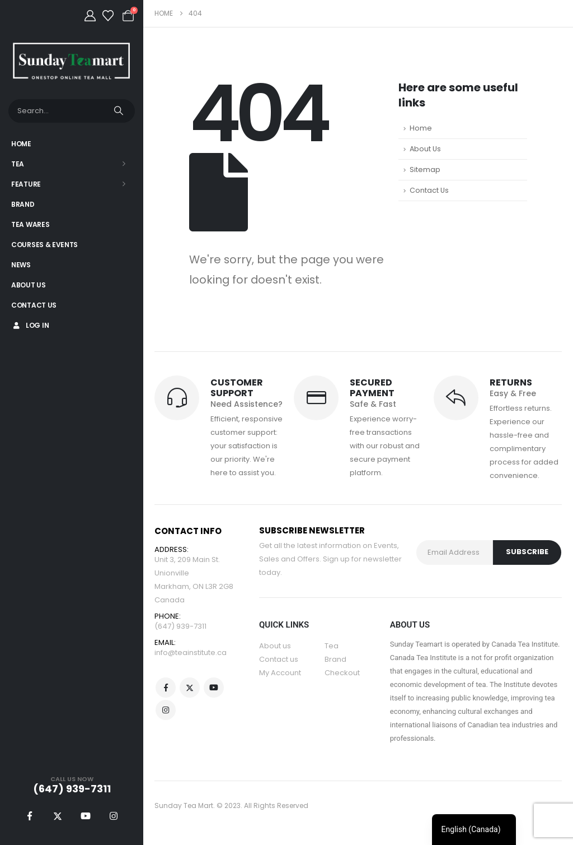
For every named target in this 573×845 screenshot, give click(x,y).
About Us (28, 285)
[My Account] (90, 15)
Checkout (342, 672)
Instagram (166, 710)
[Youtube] (85, 815)
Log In (30, 325)
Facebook (166, 687)
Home (21, 143)
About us (275, 645)
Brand (23, 204)
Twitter (190, 687)
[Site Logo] (71, 60)
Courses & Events (44, 244)
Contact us (278, 659)
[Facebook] (29, 815)
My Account (280, 672)
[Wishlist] (108, 15)
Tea (17, 164)
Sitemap (425, 169)
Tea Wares (30, 224)
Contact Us (34, 305)
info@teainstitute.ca (190, 652)
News (21, 265)
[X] (57, 815)
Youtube (214, 687)
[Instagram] (113, 815)
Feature (26, 184)
